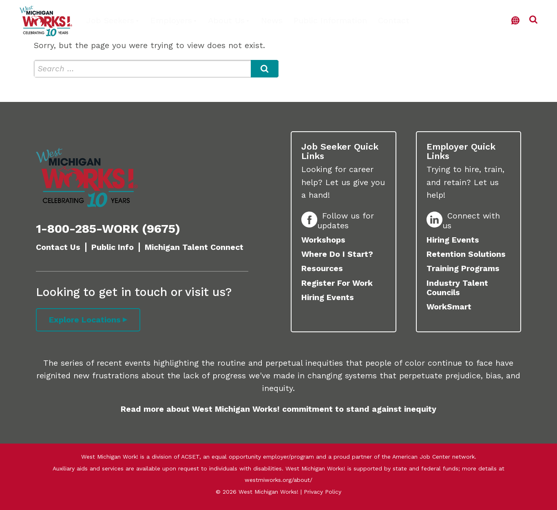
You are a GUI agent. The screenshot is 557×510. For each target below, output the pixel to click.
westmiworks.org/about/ (278, 480)
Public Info (112, 247)
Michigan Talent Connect (194, 247)
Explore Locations (85, 320)
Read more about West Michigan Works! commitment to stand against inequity (278, 409)
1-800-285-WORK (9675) (108, 229)
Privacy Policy (322, 491)
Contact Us (58, 247)
